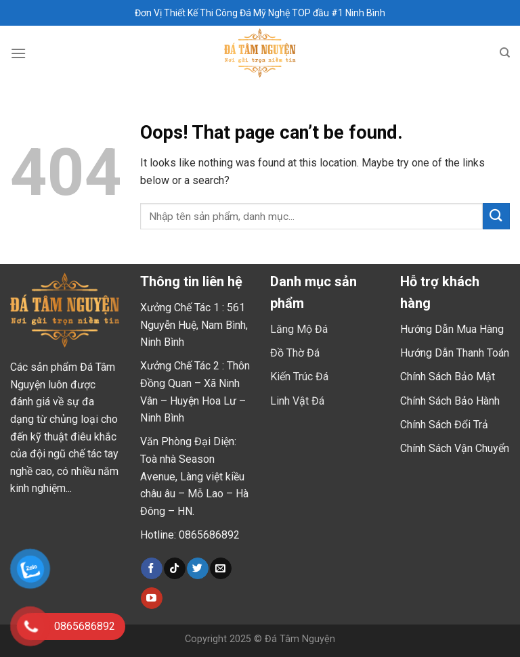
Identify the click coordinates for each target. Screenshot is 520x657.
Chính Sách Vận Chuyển (454, 448)
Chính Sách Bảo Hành (450, 400)
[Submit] (496, 216)
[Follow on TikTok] (174, 568)
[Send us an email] (220, 568)
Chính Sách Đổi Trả (444, 424)
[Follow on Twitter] (197, 568)
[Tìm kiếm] (505, 53)
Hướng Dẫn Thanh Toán (454, 352)
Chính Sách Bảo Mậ (446, 376)
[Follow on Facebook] (151, 568)
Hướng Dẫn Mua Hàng (452, 329)
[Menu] (18, 53)
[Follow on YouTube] (151, 598)
